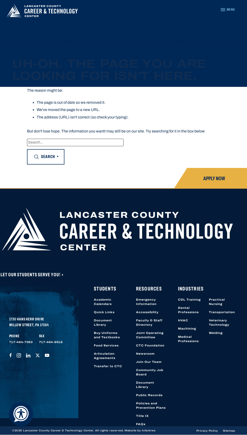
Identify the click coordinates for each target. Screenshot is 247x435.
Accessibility (147, 312)
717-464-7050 (21, 342)
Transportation (222, 312)
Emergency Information (146, 302)
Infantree (149, 430)
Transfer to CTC (108, 366)
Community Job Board (149, 372)
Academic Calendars (103, 302)
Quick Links (104, 312)
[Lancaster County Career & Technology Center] (42, 11)
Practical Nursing (217, 302)
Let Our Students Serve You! (30, 274)
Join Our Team (149, 362)
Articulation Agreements (104, 356)
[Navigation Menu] (227, 9)
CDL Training (189, 299)
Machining (187, 328)
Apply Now (214, 178)
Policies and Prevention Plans (151, 405)
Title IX (142, 416)
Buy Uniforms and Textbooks (107, 335)
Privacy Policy (207, 430)
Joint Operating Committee (150, 335)
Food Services (106, 345)
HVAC (183, 320)
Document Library (103, 322)
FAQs (140, 424)
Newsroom (145, 353)
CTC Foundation (150, 345)
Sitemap (229, 430)
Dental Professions (188, 310)
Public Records (149, 395)
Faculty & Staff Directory (149, 322)
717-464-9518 (51, 342)
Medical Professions (188, 339)
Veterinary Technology (219, 322)
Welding (216, 333)
